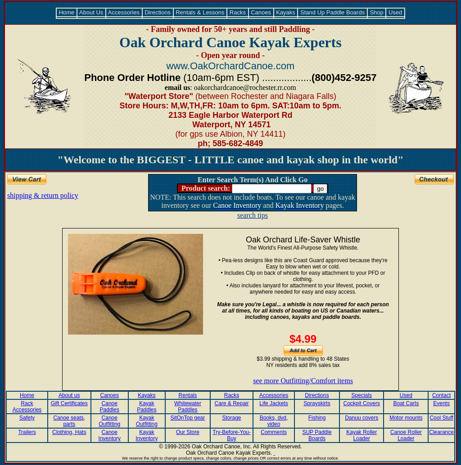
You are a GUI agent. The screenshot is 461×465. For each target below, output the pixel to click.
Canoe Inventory (110, 435)
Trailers (27, 432)
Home (66, 12)
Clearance (441, 432)
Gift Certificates (69, 403)
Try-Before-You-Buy (231, 435)
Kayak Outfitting (147, 421)
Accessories (124, 12)
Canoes (261, 12)
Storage (231, 418)
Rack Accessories (27, 406)
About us (69, 395)
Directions (157, 12)
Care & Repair (232, 403)
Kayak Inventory (147, 435)
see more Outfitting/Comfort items (303, 381)
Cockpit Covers (361, 403)
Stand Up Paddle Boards (332, 12)
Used (395, 12)
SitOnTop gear (188, 418)
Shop (376, 12)
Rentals (188, 395)
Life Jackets (273, 403)
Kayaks (286, 12)
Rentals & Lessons (200, 12)
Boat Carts (406, 403)
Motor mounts (405, 418)
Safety (27, 418)
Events (441, 403)
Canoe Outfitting (109, 421)
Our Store (187, 432)
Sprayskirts (316, 403)
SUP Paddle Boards (316, 435)
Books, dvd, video (274, 421)
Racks (237, 12)
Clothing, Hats (69, 432)
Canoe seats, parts (69, 421)
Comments (274, 432)
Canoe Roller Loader (406, 435)
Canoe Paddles (109, 406)
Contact (441, 395)
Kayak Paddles (146, 406)
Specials (362, 395)
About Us (91, 12)
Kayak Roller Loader (361, 435)
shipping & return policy (42, 195)
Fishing (317, 418)
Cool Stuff (441, 418)
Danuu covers (361, 418)
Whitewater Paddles (187, 406)
